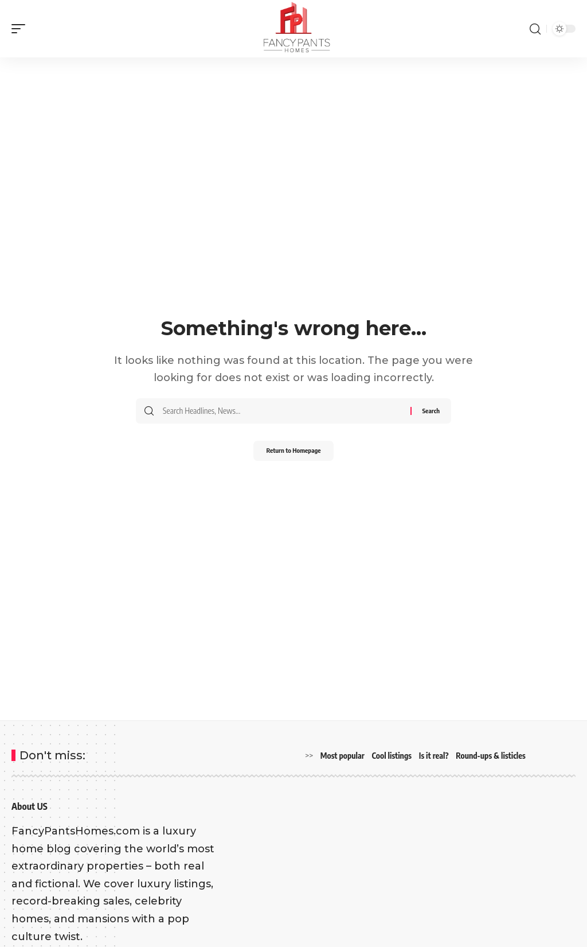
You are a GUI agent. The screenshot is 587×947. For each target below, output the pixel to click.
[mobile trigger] (21, 28)
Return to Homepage (293, 452)
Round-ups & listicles (490, 755)
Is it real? (434, 755)
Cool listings (392, 755)
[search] (534, 28)
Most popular (342, 755)
